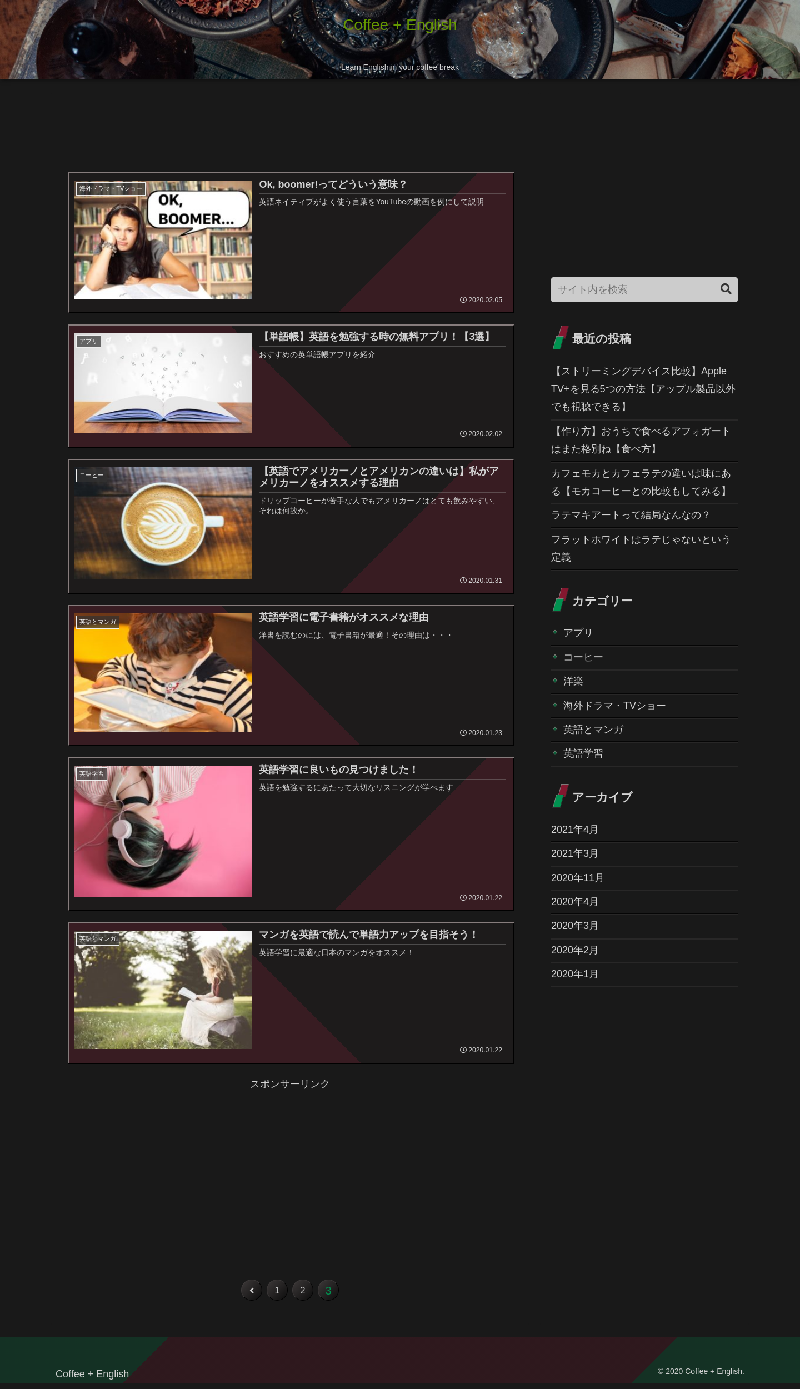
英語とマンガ (593, 729)
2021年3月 (575, 853)
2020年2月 (575, 950)
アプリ (578, 632)
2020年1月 (575, 974)
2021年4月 (575, 829)
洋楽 (573, 681)
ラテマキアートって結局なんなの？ (631, 515)
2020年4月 (575, 901)
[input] (644, 289)
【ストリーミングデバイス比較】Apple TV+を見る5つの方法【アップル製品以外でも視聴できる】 (643, 389)
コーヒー (583, 657)
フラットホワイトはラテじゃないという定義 (641, 548)
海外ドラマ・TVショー (614, 705)
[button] (726, 289)
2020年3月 (575, 925)
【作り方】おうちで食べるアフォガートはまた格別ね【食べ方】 (641, 440)
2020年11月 (577, 877)
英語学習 (583, 753)
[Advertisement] (290, 129)
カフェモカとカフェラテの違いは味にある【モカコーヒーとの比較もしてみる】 (641, 482)
